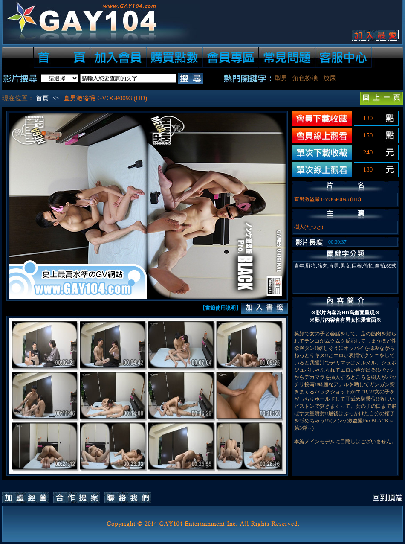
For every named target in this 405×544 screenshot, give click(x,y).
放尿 (329, 78)
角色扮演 (305, 78)
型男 (281, 78)
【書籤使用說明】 (220, 308)
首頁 (42, 98)
